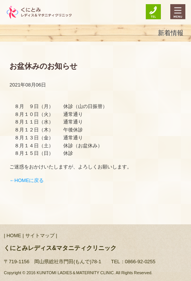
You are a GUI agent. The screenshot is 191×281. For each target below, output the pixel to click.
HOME (13, 235)
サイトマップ (40, 235)
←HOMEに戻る (26, 180)
